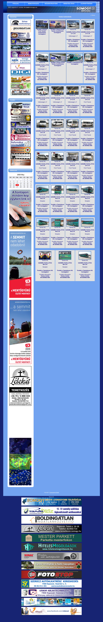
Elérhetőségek (86, 3)
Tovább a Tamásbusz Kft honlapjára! (74, 63)
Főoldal (16, 3)
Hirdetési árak (69, 3)
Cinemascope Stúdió (54, 492)
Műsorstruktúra (51, 3)
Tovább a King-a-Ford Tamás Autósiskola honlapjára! (42, 32)
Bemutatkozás (33, 3)
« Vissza (92, 15)
